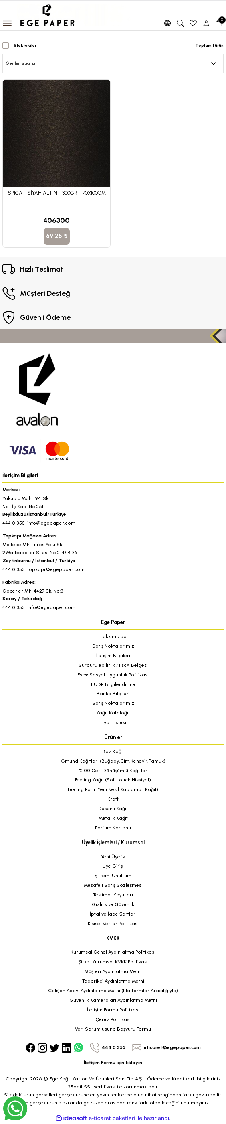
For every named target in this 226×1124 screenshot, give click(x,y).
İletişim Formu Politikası (113, 1010)
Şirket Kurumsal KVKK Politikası (113, 962)
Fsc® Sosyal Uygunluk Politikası (113, 675)
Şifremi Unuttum (113, 875)
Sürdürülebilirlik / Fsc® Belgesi (113, 665)
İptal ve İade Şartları (113, 914)
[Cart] (219, 23)
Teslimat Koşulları (113, 895)
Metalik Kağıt (113, 818)
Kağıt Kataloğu (113, 713)
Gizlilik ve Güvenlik (113, 904)
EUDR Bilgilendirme (113, 684)
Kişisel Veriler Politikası (113, 923)
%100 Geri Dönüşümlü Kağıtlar (113, 770)
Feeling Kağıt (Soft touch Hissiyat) (113, 780)
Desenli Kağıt (113, 808)
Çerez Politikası (113, 1019)
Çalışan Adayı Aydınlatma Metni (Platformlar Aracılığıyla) (113, 990)
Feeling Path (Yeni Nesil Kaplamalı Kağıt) (113, 789)
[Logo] (74, 15)
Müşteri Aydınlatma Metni (113, 971)
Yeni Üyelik (113, 857)
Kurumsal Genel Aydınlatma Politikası (113, 952)
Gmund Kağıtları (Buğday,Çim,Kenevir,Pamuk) (113, 761)
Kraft (113, 799)
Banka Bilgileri (113, 693)
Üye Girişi (113, 866)
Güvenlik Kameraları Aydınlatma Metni (113, 1000)
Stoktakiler (25, 45)
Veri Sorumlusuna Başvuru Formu (113, 1029)
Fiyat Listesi (113, 722)
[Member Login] (206, 23)
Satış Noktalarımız (113, 646)
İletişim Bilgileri (113, 655)
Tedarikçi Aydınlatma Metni (113, 981)
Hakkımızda (113, 636)
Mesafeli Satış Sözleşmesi (113, 885)
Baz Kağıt (113, 751)
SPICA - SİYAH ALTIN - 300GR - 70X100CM (57, 193)
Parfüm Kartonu (113, 828)
